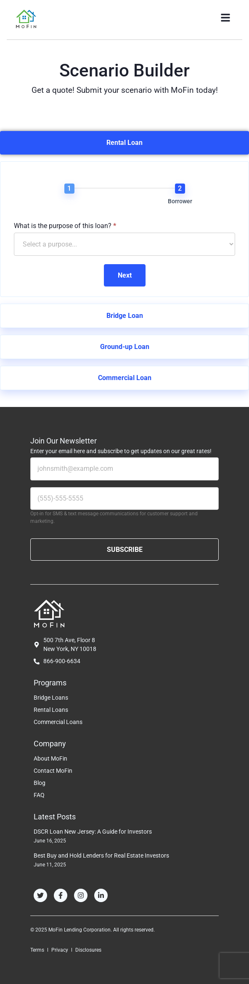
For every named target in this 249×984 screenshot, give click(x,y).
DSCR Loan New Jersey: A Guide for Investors (93, 831)
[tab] (124, 143)
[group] (124, 196)
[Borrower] (180, 189)
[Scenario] (69, 189)
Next (125, 275)
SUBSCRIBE (125, 550)
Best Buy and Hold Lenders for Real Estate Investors (101, 855)
